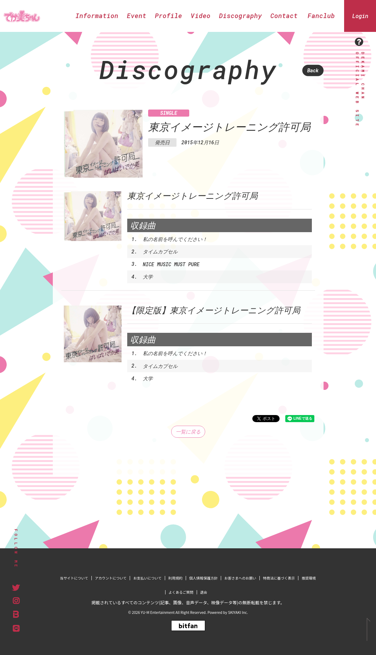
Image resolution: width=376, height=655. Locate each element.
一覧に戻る (188, 431)
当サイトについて (74, 578)
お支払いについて (147, 578)
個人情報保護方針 (203, 578)
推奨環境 (309, 578)
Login (360, 15)
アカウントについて (111, 578)
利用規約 (175, 578)
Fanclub (321, 15)
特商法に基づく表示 (279, 578)
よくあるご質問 (181, 592)
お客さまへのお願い (240, 578)
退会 (203, 592)
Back (313, 70)
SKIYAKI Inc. (238, 612)
